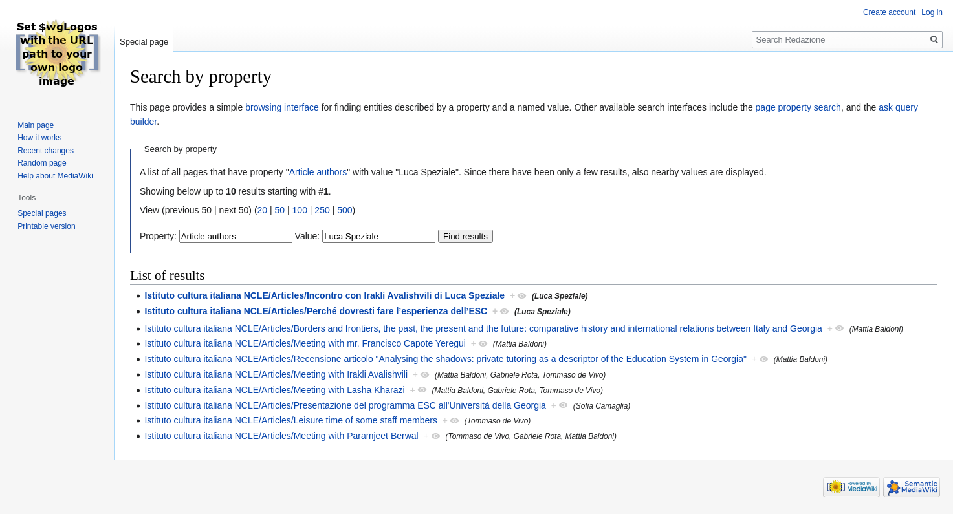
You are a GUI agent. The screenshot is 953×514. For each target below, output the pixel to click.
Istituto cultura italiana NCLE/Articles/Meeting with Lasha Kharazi (274, 390)
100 (299, 210)
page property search (798, 107)
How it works (39, 137)
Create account (889, 12)
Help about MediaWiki (55, 175)
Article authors (318, 172)
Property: (158, 236)
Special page (144, 42)
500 (344, 210)
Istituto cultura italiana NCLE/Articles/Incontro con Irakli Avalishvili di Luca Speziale (324, 295)
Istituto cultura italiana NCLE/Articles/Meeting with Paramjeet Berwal (281, 436)
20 (262, 210)
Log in (932, 12)
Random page (41, 162)
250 (321, 210)
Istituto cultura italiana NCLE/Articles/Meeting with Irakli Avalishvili (276, 374)
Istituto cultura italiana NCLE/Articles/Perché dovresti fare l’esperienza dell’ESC (315, 311)
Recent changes (45, 150)
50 (280, 210)
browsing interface (282, 107)
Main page (35, 125)
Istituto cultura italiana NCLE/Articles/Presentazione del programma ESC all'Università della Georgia (345, 405)
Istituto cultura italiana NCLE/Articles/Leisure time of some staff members (290, 420)
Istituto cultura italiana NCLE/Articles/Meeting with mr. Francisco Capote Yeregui (304, 343)
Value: (307, 236)
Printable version (46, 226)
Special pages (41, 213)
